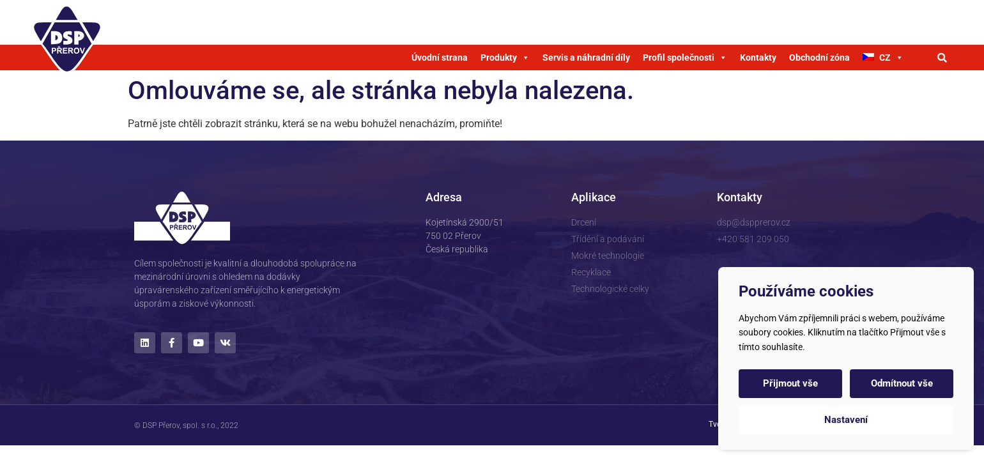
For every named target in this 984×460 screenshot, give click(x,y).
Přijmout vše (790, 383)
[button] (942, 57)
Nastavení (846, 419)
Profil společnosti (685, 57)
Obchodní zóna (819, 57)
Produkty (505, 57)
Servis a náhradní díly (586, 57)
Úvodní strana (439, 57)
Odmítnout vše (902, 383)
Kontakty (758, 57)
